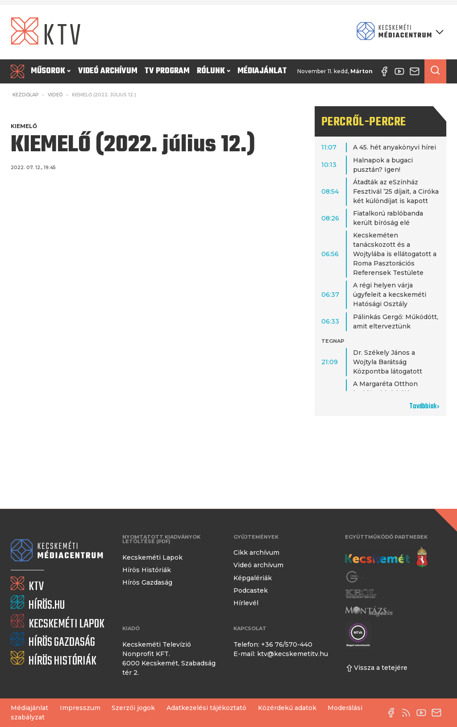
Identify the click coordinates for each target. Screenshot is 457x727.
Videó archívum (107, 71)
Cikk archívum (256, 552)
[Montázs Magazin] (369, 610)
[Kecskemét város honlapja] (386, 557)
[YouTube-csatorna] (423, 712)
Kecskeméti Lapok (152, 557)
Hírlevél (245, 603)
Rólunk (213, 71)
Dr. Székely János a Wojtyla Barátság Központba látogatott (387, 362)
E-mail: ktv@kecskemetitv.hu (280, 654)
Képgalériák (252, 578)
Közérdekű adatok (287, 708)
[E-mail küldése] (438, 712)
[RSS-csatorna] (408, 712)
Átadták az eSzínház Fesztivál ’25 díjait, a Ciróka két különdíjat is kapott (396, 191)
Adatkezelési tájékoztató (206, 708)
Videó (55, 95)
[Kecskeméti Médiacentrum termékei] (398, 31)
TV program (167, 71)
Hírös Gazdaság (147, 582)
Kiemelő (24, 126)
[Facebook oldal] (393, 712)
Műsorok (51, 71)
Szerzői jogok (133, 708)
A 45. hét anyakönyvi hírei (394, 147)
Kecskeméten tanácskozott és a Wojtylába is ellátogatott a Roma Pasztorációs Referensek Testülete (394, 254)
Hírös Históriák (146, 570)
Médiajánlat (262, 71)
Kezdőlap (25, 95)
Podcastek (250, 590)
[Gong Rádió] (357, 576)
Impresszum (80, 708)
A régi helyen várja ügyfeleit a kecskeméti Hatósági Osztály (389, 294)
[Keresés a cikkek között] (435, 71)
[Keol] (360, 594)
